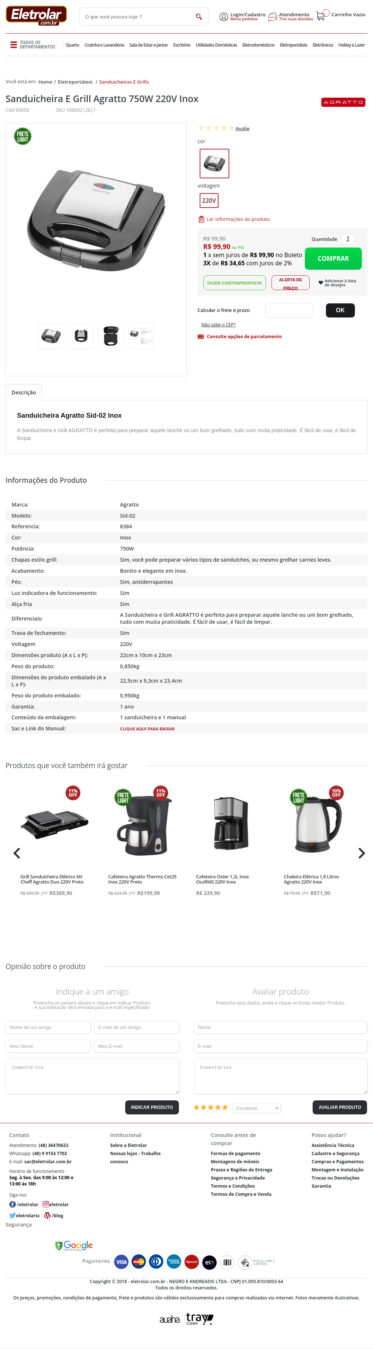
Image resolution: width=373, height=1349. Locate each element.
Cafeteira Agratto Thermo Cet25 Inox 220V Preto (142, 879)
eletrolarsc (28, 1215)
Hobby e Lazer (351, 45)
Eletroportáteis (293, 45)
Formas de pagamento (235, 1153)
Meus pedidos (244, 19)
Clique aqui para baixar (147, 728)
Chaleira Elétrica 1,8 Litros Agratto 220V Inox (311, 879)
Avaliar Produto (340, 1107)
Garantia (321, 1186)
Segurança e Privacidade (238, 1178)
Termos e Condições (233, 1186)
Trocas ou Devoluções (335, 1178)
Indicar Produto (152, 1107)
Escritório (181, 45)
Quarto (72, 45)
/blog (57, 1215)
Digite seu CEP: (225, 310)
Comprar (333, 258)
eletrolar (59, 1204)
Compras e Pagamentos (338, 1161)
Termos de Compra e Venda (241, 1194)
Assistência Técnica (333, 1145)
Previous (15, 853)
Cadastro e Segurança (335, 1153)
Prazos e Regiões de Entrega (241, 1170)
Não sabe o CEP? (219, 325)
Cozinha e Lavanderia (104, 45)
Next (360, 853)
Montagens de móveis (235, 1161)
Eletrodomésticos (258, 45)
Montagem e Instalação (337, 1170)
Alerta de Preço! (291, 282)
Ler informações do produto (238, 219)
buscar (198, 16)
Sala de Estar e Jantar (148, 45)
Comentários (92, 1076)
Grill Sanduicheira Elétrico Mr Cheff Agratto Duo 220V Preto (51, 879)
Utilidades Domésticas (216, 45)
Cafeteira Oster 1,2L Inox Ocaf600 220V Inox (222, 879)
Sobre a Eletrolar (128, 1145)
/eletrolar (27, 1204)
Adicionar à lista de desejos (340, 282)
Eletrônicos (323, 45)
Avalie (243, 128)
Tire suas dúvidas (296, 19)
